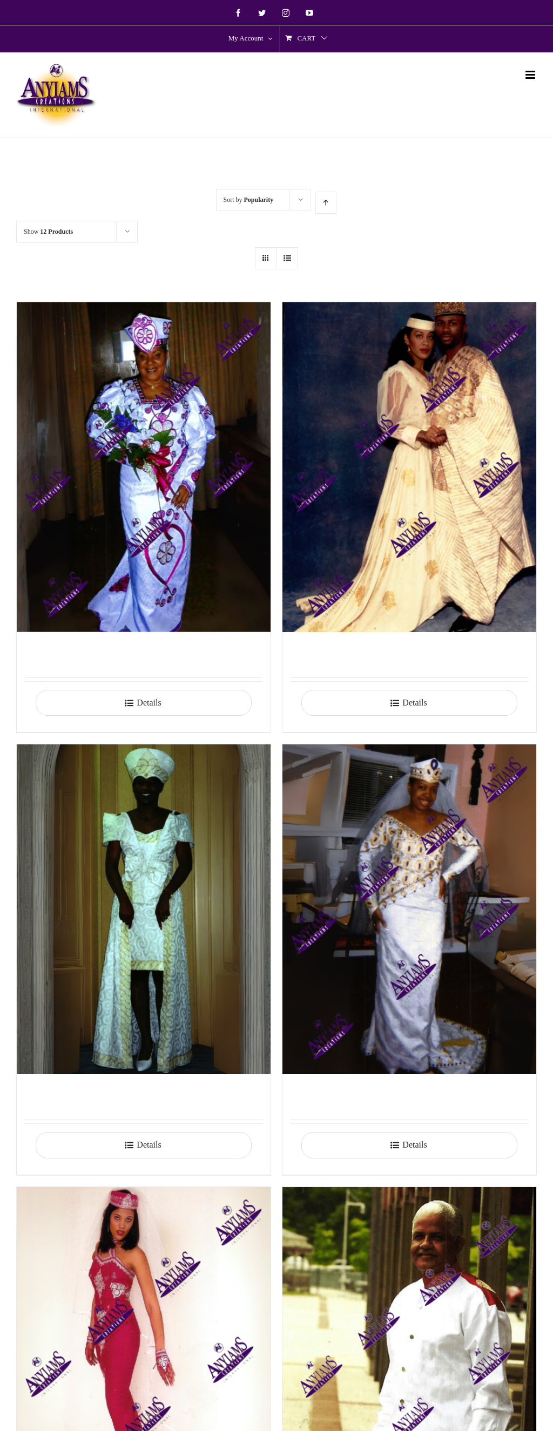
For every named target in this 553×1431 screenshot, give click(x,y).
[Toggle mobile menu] (531, 74)
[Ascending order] (325, 203)
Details (149, 702)
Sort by (249, 200)
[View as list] (287, 258)
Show (48, 231)
